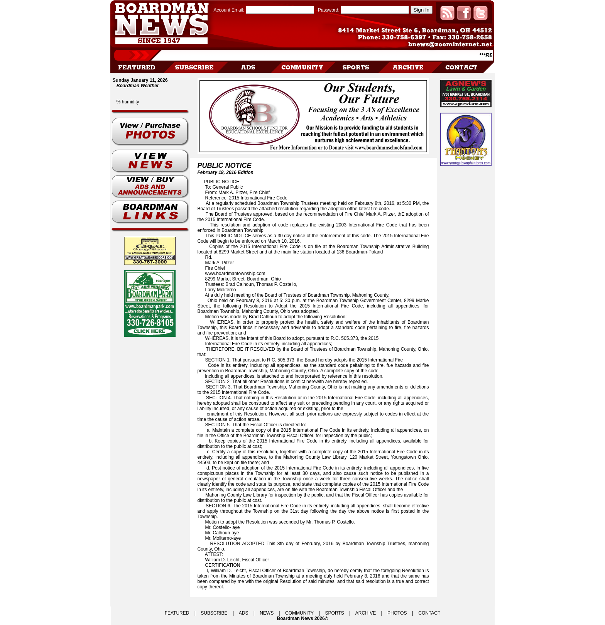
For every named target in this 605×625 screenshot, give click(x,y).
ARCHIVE (365, 613)
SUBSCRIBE (214, 613)
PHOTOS (397, 613)
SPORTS (334, 613)
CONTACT (429, 613)
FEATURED (177, 613)
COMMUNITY (299, 613)
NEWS (267, 613)
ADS (243, 613)
